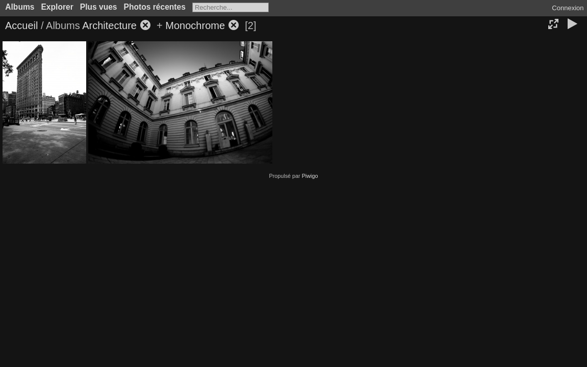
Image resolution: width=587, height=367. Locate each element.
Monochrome (195, 25)
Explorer (57, 7)
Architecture (109, 25)
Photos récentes (155, 7)
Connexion (567, 8)
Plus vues (98, 7)
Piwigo (310, 176)
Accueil (21, 25)
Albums (19, 7)
